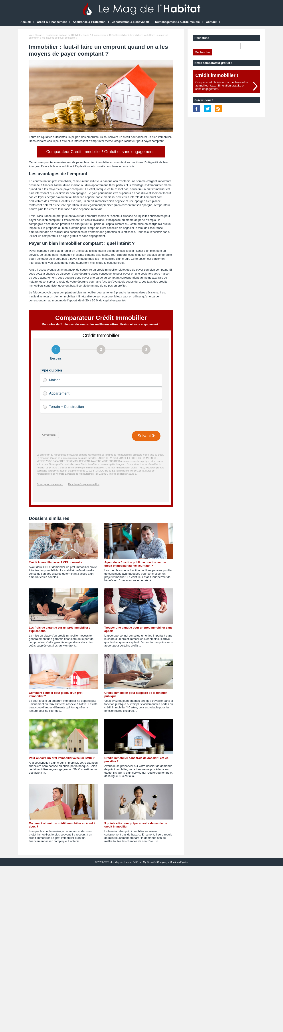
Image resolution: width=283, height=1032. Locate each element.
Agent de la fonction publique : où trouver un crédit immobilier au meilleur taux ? (135, 564)
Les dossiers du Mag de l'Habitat (62, 35)
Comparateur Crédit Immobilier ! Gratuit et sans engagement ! (101, 151)
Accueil (25, 22)
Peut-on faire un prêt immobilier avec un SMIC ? (62, 758)
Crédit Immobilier (118, 35)
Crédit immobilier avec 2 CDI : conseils (55, 562)
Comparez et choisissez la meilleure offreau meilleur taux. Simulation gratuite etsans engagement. (221, 85)
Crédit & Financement (52, 22)
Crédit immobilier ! (216, 75)
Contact (211, 22)
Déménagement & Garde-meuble (177, 22)
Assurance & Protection (89, 22)
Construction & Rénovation (130, 22)
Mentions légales (179, 862)
